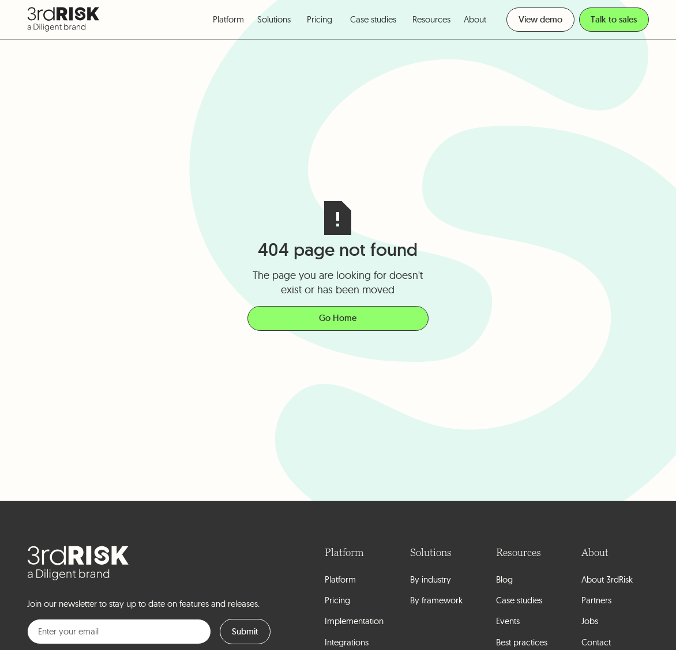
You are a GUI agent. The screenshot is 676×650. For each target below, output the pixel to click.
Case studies (373, 19)
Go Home (337, 317)
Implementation (354, 620)
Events (508, 620)
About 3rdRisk (607, 579)
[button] (228, 19)
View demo (540, 19)
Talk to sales (614, 19)
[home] (63, 19)
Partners (596, 600)
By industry (430, 579)
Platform (340, 579)
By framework (436, 600)
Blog (504, 579)
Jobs (589, 620)
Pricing (319, 19)
